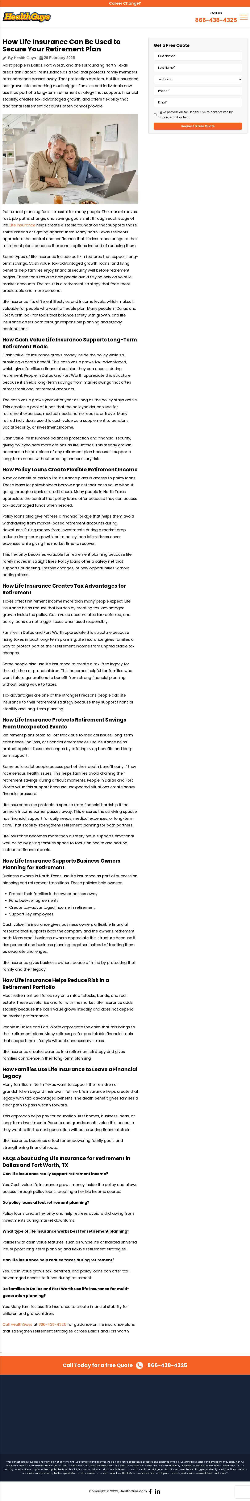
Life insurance (22, 225)
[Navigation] (243, 17)
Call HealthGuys (17, 1324)
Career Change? (125, 3)
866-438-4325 (213, 20)
